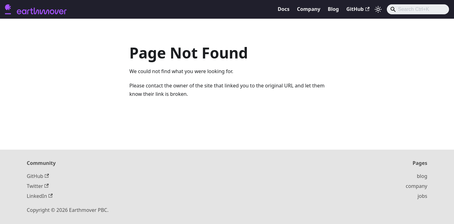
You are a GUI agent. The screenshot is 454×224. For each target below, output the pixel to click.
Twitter (38, 186)
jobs (422, 196)
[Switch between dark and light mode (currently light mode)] (378, 9)
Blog (333, 9)
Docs (284, 9)
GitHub (357, 9)
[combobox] (418, 9)
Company (308, 9)
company (416, 186)
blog (422, 176)
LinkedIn (40, 196)
